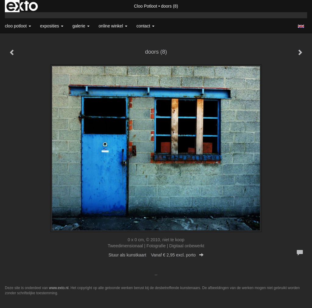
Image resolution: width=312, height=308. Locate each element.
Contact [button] (145, 25)
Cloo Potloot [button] (18, 25)
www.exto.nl (59, 288)
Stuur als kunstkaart (156, 254)
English (300, 26)
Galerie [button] (81, 25)
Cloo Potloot (145, 6)
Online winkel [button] (113, 25)
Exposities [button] (51, 25)
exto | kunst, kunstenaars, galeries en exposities (22, 6)
